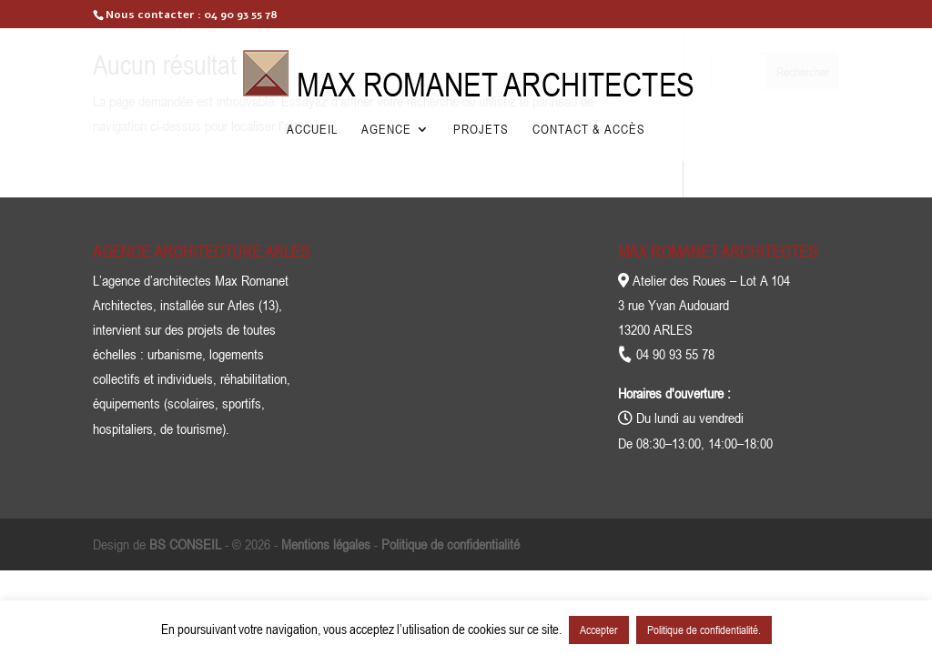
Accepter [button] (599, 629)
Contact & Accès (588, 129)
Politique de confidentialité (450, 544)
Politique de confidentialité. (704, 629)
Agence (386, 129)
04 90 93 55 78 (241, 14)
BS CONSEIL (185, 544)
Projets (481, 129)
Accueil (312, 129)
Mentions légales (325, 544)
